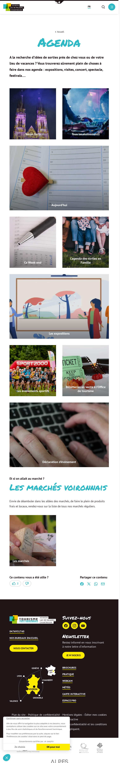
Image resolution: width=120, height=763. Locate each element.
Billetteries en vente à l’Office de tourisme (86, 389)
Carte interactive (73, 694)
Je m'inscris (73, 655)
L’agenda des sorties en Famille (85, 261)
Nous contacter (23, 648)
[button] (59, 2)
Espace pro (69, 701)
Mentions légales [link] (72, 715)
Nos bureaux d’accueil (24, 638)
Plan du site (19, 715)
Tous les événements (86, 134)
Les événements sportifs (33, 391)
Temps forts (33, 134)
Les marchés (21, 561)
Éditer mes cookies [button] (96, 715)
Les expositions (59, 334)
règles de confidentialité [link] (72, 724)
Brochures (69, 667)
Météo (66, 687)
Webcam (67, 681)
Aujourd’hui (59, 205)
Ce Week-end (32, 263)
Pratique (68, 674)
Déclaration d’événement (59, 462)
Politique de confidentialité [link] (44, 715)
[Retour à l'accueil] (13, 7)
